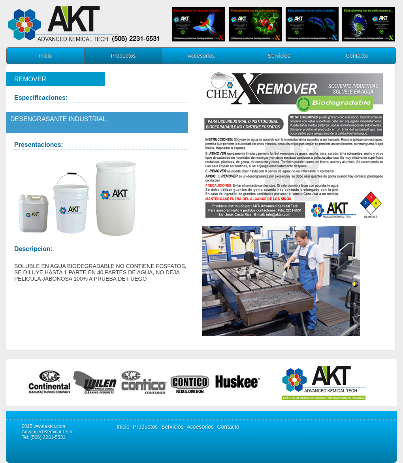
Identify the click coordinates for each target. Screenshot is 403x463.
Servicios (279, 55)
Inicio (45, 55)
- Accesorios (199, 427)
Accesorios (201, 55)
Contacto (357, 55)
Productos (123, 55)
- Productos (144, 427)
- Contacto (226, 427)
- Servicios (170, 427)
